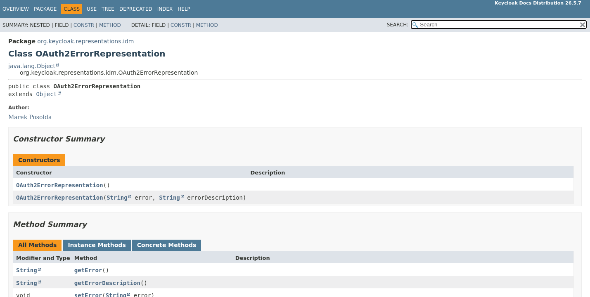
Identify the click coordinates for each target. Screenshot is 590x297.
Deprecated (135, 9)
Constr (83, 25)
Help (184, 9)
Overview (15, 9)
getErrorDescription (107, 283)
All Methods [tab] (37, 245)
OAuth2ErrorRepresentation (59, 185)
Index (165, 9)
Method (110, 25)
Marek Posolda (30, 117)
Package (45, 9)
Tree (108, 9)
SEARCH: (398, 25)
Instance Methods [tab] (97, 245)
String (117, 197)
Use (92, 9)
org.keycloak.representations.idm (85, 41)
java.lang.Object (31, 66)
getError (88, 270)
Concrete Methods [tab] (167, 245)
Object (46, 94)
